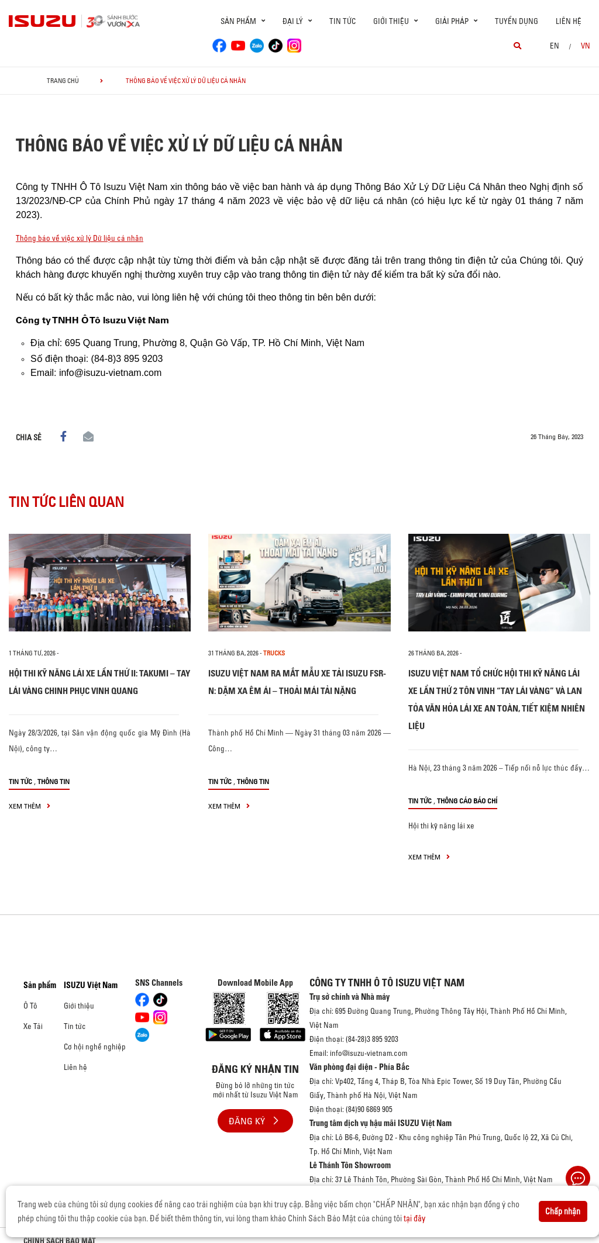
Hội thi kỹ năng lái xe (441, 825)
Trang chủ (63, 81)
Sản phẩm (39, 985)
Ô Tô (30, 1005)
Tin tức (342, 21)
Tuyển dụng (516, 21)
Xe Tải (33, 1026)
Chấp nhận (562, 1211)
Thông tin (53, 781)
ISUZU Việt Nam (91, 985)
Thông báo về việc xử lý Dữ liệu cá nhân (79, 238)
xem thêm (29, 806)
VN (585, 45)
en (554, 45)
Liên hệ (568, 21)
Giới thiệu (79, 1005)
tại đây (414, 1218)
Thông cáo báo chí (467, 800)
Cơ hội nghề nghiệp (95, 1046)
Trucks (274, 653)
